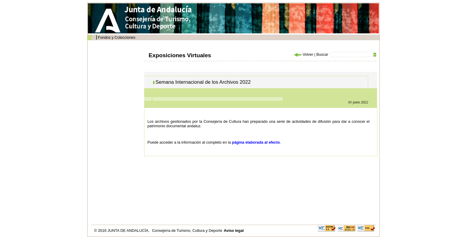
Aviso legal (234, 230)
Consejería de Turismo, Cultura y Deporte (187, 230)
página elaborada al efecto (256, 142)
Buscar (322, 54)
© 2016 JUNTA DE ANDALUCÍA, (122, 230)
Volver (303, 54)
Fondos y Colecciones (116, 37)
